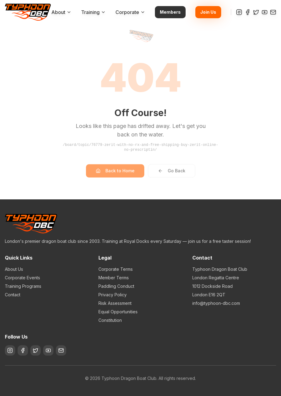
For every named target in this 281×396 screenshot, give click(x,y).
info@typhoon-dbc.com (216, 303)
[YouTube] (265, 12)
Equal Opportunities (118, 311)
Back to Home (115, 173)
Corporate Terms (115, 269)
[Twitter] (256, 12)
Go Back (171, 173)
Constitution (110, 320)
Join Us (208, 12)
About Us (14, 269)
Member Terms (113, 277)
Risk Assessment (115, 303)
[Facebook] (248, 12)
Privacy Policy (112, 294)
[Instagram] (239, 12)
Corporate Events (22, 277)
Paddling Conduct (116, 286)
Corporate (130, 12)
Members (170, 12)
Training (93, 12)
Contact (12, 294)
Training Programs (23, 286)
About (61, 12)
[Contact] (273, 12)
